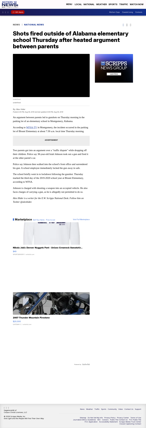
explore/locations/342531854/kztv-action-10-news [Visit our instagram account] (6, 12)
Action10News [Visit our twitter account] (9, 12)
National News (35, 25)
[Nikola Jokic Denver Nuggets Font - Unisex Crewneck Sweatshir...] (51, 244)
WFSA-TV (32, 127)
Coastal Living (127, 12)
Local (78, 4)
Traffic (123, 4)
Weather (101, 4)
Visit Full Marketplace (80, 223)
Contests (138, 12)
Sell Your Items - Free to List (45, 224)
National (89, 4)
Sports (113, 4)
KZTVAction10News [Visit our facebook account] (4, 12)
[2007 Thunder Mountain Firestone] (51, 314)
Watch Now (137, 4)
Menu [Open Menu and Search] (69, 4)
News (17, 25)
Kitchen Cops (114, 12)
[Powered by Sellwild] (85, 368)
